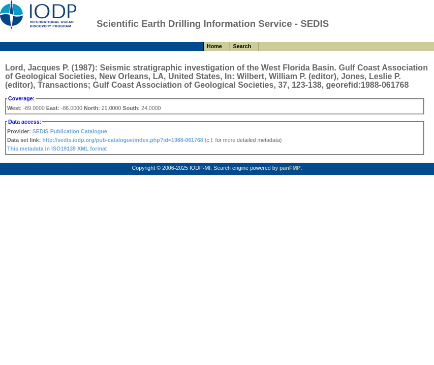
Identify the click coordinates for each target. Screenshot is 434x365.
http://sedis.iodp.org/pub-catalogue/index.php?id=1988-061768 (122, 140)
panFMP (290, 168)
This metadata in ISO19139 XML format (57, 148)
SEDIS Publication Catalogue (70, 131)
